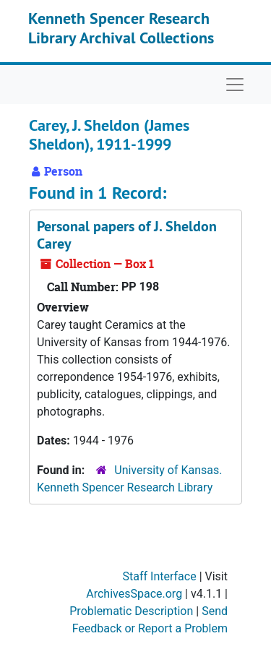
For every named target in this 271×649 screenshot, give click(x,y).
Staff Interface (160, 576)
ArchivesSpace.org (134, 594)
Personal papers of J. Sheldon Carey (127, 235)
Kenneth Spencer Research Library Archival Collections (121, 27)
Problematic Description (131, 611)
